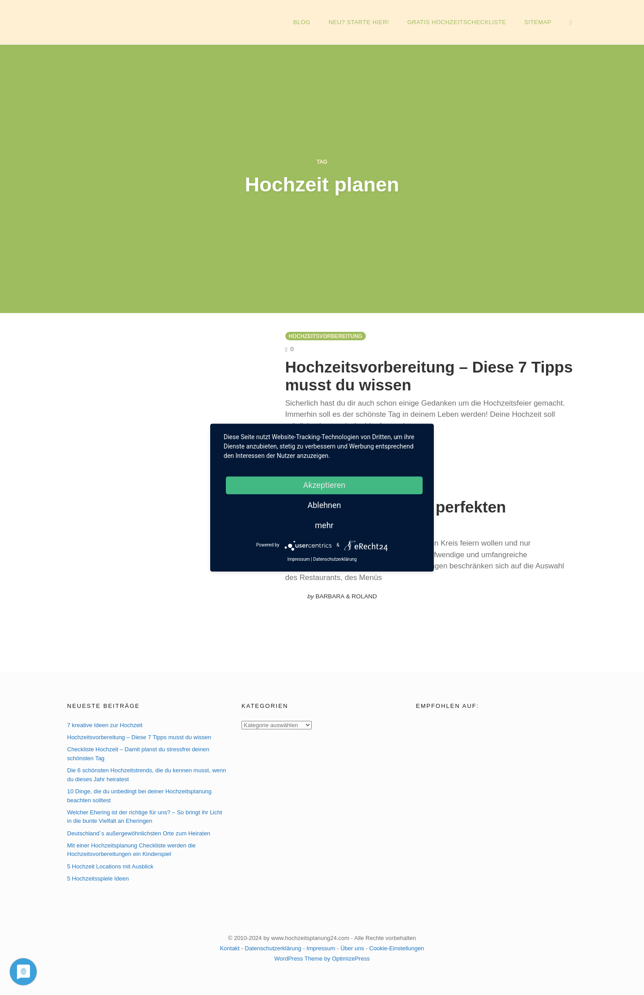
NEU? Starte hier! (359, 22)
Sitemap (537, 22)
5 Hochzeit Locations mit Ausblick (110, 866)
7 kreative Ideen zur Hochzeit (104, 725)
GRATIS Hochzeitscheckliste (456, 22)
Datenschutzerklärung (273, 948)
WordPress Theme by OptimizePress (321, 958)
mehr (324, 525)
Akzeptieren (324, 485)
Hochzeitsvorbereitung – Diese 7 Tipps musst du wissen (139, 737)
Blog (301, 22)
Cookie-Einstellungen (396, 948)
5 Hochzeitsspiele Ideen (98, 878)
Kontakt (230, 948)
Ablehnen (324, 505)
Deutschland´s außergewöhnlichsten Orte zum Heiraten (138, 833)
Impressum (320, 948)
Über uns (352, 948)
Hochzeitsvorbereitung (326, 336)
